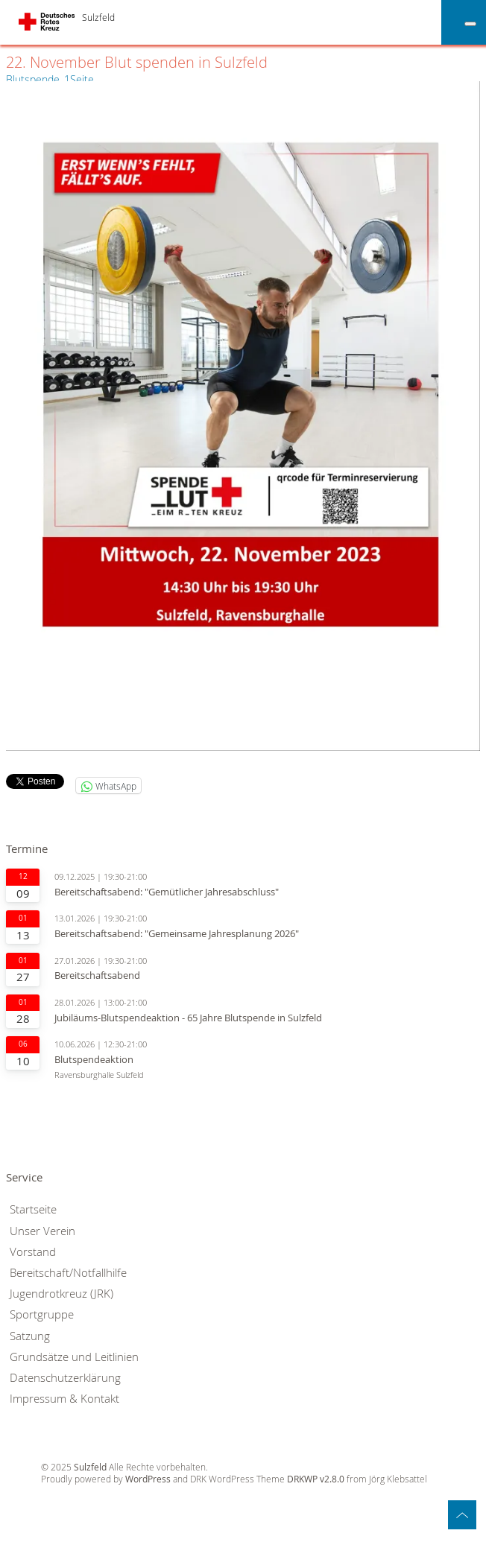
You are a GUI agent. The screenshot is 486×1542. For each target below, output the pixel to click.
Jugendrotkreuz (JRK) (61, 1293)
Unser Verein (42, 1231)
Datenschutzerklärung (65, 1378)
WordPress (148, 1479)
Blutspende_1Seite (50, 79)
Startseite (33, 1209)
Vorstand (33, 1252)
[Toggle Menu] (470, 24)
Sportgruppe (42, 1314)
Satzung (30, 1336)
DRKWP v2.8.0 (315, 1479)
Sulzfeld (98, 17)
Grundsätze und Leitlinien (74, 1357)
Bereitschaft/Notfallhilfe (68, 1273)
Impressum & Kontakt (64, 1399)
